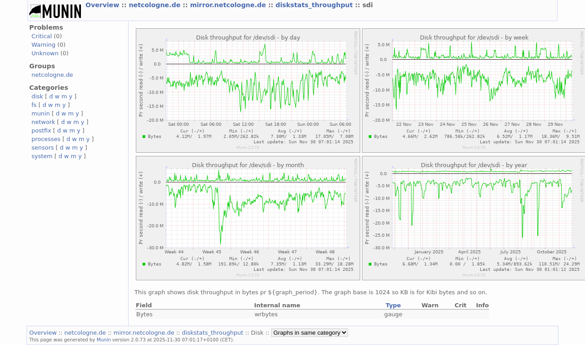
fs (33, 105)
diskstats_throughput (315, 5)
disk (37, 96)
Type (393, 305)
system (42, 156)
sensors (42, 147)
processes (46, 139)
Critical (41, 36)
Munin (104, 339)
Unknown (44, 53)
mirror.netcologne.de (229, 5)
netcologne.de (156, 5)
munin (40, 113)
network (43, 122)
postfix (41, 130)
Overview (103, 5)
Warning (43, 44)
